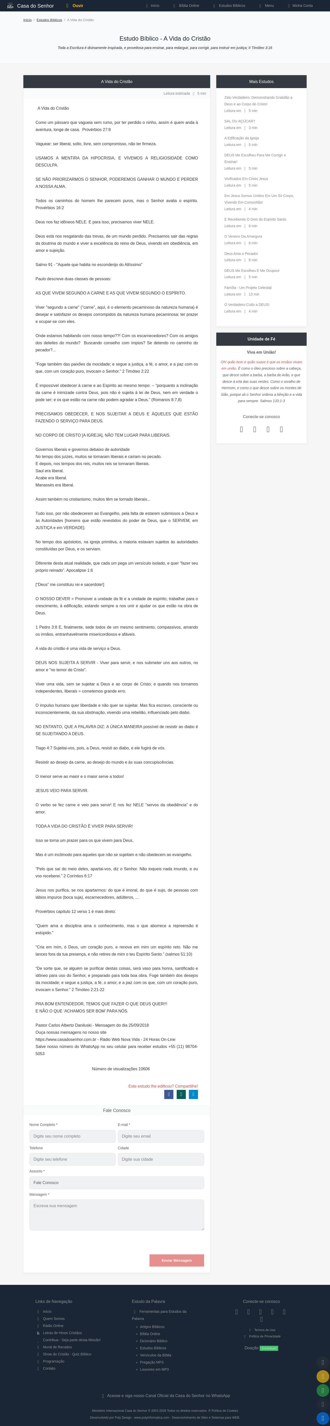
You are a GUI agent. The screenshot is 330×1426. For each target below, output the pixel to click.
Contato (46, 1368)
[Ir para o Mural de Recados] (323, 1376)
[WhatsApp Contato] (284, 1311)
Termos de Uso (261, 1330)
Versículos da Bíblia (155, 1355)
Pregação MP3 (152, 1362)
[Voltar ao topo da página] (323, 1362)
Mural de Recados (54, 1347)
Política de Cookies (224, 1411)
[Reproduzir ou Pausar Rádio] (323, 1418)
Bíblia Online (185, 6)
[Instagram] (248, 1311)
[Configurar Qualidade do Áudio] (323, 1404)
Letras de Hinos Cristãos (59, 1333)
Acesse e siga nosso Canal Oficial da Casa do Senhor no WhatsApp (165, 1396)
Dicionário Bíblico (154, 1341)
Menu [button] (265, 6)
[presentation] (165, 1242)
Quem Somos (50, 1319)
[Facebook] (236, 1311)
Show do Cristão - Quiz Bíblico (63, 1354)
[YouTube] (272, 1311)
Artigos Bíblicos (152, 1327)
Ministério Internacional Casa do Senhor (119, 1411)
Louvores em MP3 (154, 1369)
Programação (50, 1361)
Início (27, 20)
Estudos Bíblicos (228, 6)
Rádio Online (50, 1326)
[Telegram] (261, 1319)
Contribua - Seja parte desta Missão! (68, 1340)
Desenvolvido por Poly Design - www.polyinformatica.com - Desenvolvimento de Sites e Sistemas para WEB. (165, 1417)
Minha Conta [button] (299, 6)
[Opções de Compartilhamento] (323, 1390)
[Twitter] (260, 1311)
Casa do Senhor (30, 5)
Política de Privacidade (261, 1336)
